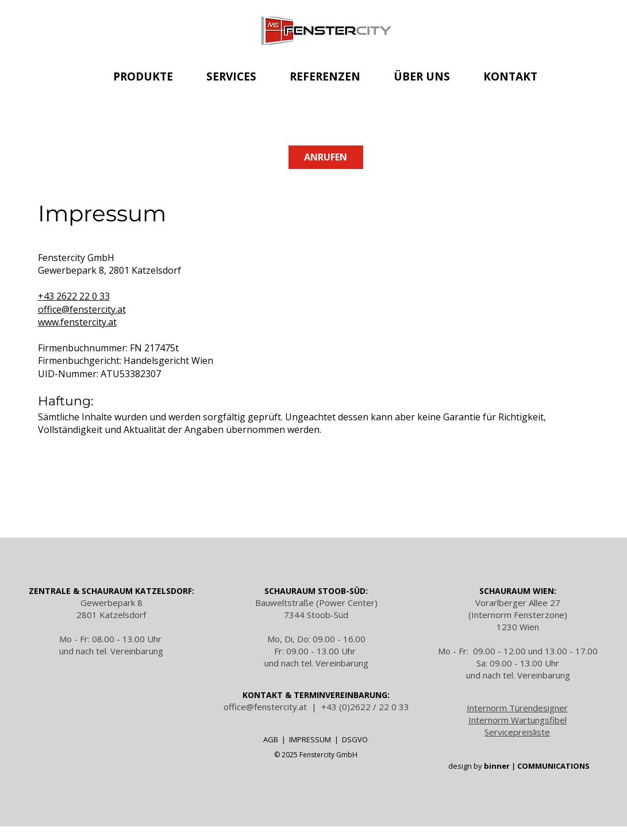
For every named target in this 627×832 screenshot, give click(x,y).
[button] (143, 76)
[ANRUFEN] (326, 157)
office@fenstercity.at (82, 309)
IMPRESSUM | (315, 739)
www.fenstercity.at (77, 322)
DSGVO (355, 739)
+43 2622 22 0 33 (74, 296)
